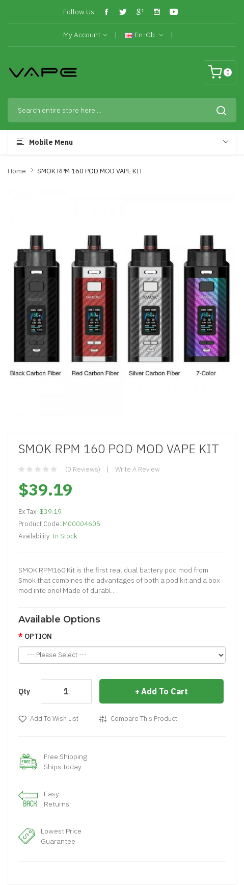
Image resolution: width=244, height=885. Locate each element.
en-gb (144, 35)
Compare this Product (144, 718)
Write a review (137, 469)
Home (17, 171)
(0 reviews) (82, 469)
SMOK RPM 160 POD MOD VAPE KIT (90, 171)
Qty (24, 691)
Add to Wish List (54, 718)
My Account (85, 35)
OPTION (38, 636)
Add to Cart (164, 691)
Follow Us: (79, 11)
